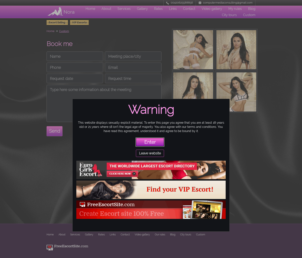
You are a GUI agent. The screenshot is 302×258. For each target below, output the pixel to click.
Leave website (150, 153)
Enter (150, 142)
